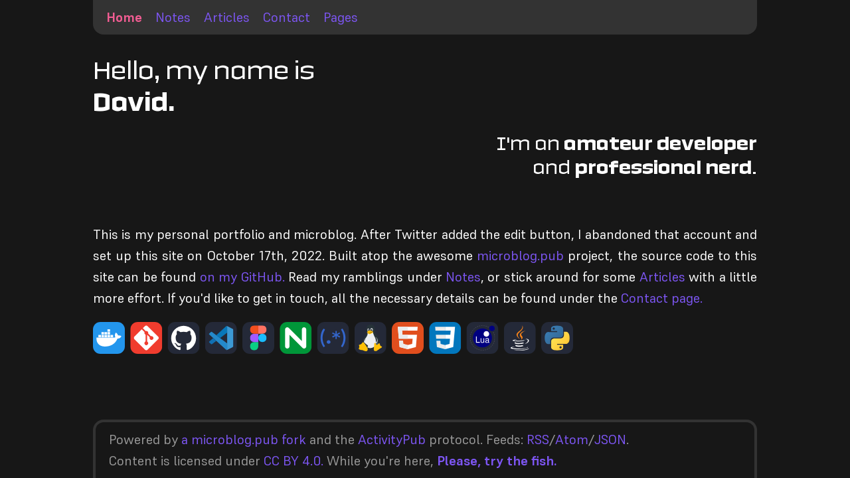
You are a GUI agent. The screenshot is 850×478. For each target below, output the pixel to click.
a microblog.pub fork (243, 439)
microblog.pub (520, 255)
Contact (286, 17)
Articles (227, 17)
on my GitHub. (242, 276)
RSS (538, 439)
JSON (610, 439)
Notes (173, 17)
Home (124, 17)
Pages (340, 17)
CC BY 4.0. (293, 460)
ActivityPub (392, 439)
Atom (571, 439)
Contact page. (662, 298)
